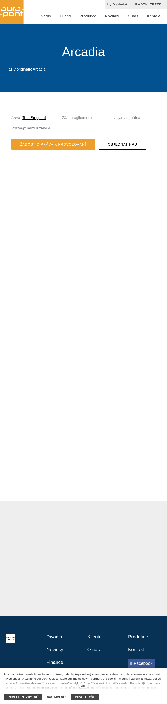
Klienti (93, 636)
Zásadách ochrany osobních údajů (49, 688)
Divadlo (54, 636)
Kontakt (136, 649)
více (83, 685)
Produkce (138, 636)
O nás (93, 649)
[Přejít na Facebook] (141, 663)
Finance (54, 662)
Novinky (54, 649)
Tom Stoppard (34, 118)
